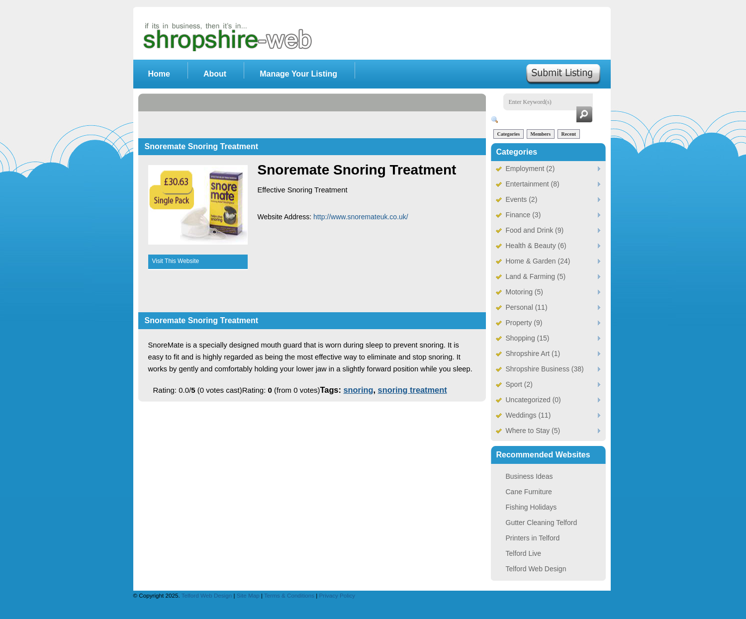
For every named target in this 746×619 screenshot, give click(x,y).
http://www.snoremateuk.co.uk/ (360, 217)
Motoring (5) (524, 292)
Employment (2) (530, 169)
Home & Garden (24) (538, 261)
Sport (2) (519, 384)
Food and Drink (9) (535, 230)
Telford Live (524, 553)
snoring (358, 389)
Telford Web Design (536, 569)
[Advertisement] (319, 115)
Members (541, 134)
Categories (508, 134)
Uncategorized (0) (533, 400)
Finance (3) (523, 215)
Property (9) (524, 323)
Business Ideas (529, 476)
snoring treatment (412, 389)
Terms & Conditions (290, 595)
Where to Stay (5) (533, 431)
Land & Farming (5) (536, 276)
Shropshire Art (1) (533, 353)
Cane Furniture (529, 492)
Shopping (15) (528, 338)
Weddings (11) (528, 415)
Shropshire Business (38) (545, 369)
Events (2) (522, 199)
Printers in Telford (533, 538)
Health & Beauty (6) (536, 246)
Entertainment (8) (533, 184)
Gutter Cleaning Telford (541, 523)
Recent (568, 134)
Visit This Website (175, 261)
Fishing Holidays (531, 507)
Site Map (249, 595)
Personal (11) (527, 307)
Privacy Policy (337, 595)
